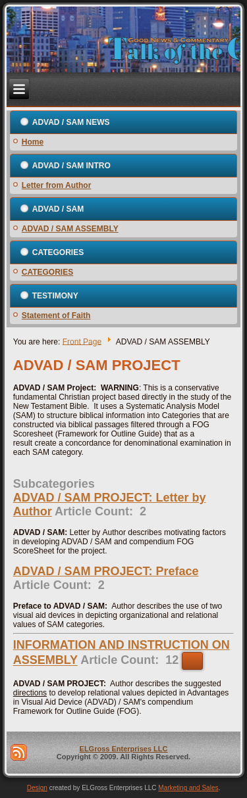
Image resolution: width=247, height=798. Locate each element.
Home (32, 142)
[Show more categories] (192, 661)
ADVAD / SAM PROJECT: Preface (106, 571)
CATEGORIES (47, 272)
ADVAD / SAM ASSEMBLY (70, 228)
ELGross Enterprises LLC (124, 749)
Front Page (82, 341)
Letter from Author (57, 185)
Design (37, 787)
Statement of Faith (56, 315)
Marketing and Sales (188, 787)
